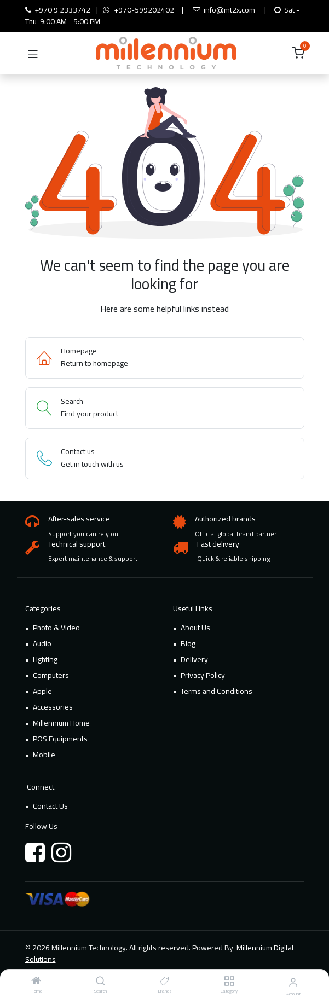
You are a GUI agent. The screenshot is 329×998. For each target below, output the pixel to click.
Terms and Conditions (216, 691)
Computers (51, 675)
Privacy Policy (203, 675)
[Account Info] (293, 982)
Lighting (45, 659)
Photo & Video (56, 627)
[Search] (100, 981)
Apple (42, 691)
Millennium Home (61, 723)
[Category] (229, 981)
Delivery (194, 659)
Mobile (44, 754)
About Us (195, 627)
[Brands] (164, 981)
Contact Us (50, 806)
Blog (188, 643)
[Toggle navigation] (33, 53)
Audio (42, 643)
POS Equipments (60, 739)
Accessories (53, 707)
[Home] (36, 981)
